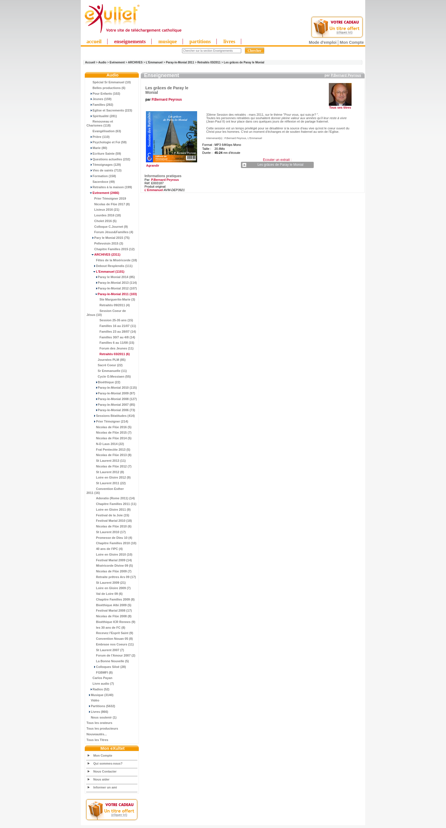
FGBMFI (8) (99, 672)
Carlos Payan (99, 678)
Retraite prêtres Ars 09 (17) (111, 577)
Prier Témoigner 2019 (106, 198)
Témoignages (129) (103, 164)
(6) (108, 354)
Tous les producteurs (102, 728)
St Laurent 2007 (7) (105, 650)
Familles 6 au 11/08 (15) (110, 342)
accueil (94, 41)
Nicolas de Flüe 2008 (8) (108, 616)
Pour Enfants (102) (103, 93)
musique (167, 41)
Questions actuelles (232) (108, 159)
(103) (111, 294)
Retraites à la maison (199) (109, 187)
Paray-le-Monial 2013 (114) (111, 282)
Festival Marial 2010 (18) (109, 520)
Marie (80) (96, 148)
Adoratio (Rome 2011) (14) (110, 498)
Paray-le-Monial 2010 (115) (111, 387)
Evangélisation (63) (103, 131)
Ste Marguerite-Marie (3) (110, 299)
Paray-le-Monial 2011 (180, 62)
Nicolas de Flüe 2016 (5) (108, 427)
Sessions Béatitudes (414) (110, 415)
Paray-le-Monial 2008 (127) (111, 399)
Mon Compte (352, 42)
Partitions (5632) (100, 706)
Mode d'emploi (322, 42)
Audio (102, 62)
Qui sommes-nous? (108, 763)
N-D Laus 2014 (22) (105, 444)
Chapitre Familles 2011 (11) (111, 504)
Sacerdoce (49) (100, 181)
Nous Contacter (105, 771)
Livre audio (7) (100, 683)
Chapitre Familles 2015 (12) (110, 249)
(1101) (105, 271)
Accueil (90, 62)
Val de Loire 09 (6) (104, 593)
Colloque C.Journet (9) (107, 226)
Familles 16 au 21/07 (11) (111, 326)
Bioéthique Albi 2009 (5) (108, 605)
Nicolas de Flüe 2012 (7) (108, 466)
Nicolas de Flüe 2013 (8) (108, 455)
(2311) (103, 254)
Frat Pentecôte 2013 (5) (108, 449)
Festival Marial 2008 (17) (109, 610)
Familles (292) (99, 104)
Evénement (117, 62)
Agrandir (170, 164)
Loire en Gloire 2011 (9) (108, 509)
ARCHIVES (135, 62)
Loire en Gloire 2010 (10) (109, 554)
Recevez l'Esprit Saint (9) (109, 633)
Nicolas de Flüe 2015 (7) (108, 432)
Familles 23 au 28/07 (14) (111, 331)
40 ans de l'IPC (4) (104, 548)
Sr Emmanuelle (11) (106, 370)
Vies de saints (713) (103, 170)
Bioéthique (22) (103, 382)
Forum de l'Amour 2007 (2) (110, 655)
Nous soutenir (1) (101, 717)
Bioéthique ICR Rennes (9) (110, 622)
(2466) (102, 192)
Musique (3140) (99, 695)
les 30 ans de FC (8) (105, 627)
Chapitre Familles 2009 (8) (110, 599)
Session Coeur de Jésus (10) (106, 312)
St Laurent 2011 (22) (106, 483)
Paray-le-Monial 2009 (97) (110, 393)
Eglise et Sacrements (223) (109, 110)
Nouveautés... (96, 734)
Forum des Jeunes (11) (110, 348)
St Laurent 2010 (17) (106, 532)
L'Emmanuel (154, 62)
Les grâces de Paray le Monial (244, 62)
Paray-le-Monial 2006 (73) (110, 410)
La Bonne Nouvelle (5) (107, 661)
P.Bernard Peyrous (346, 75)
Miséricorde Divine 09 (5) (109, 565)
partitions (200, 41)
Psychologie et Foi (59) (106, 142)
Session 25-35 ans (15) (109, 320)
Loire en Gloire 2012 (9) (108, 477)
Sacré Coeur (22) (104, 365)
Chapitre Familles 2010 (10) (111, 543)
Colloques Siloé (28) (106, 666)
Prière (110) (98, 136)
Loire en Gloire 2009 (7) (108, 588)
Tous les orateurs (99, 722)
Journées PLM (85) (105, 359)
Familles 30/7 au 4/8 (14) (110, 337)
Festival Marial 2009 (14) (109, 560)
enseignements (130, 41)
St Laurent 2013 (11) (106, 460)
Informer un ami (105, 787)
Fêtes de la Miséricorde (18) (111, 260)
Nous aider (101, 779)
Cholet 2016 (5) (101, 221)
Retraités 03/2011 (209, 62)
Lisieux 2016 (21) (102, 209)
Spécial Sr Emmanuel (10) (108, 82)
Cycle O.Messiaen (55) (108, 376)
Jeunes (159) (99, 99)
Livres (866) (97, 711)
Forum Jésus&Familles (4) (109, 232)
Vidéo (92, 700)
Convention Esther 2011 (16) (105, 490)
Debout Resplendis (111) (109, 266)
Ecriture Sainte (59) (103, 153)
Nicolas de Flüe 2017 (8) (108, 204)
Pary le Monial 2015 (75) (107, 237)
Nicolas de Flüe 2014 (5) (108, 438)
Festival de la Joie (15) (107, 515)
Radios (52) (98, 689)
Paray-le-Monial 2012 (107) (111, 288)
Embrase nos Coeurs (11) (110, 644)
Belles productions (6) (105, 88)
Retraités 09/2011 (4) (108, 305)
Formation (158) (101, 176)
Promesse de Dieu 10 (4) (109, 537)
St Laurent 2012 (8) (105, 472)
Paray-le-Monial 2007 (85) (110, 404)
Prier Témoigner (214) (107, 421)
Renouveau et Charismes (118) (99, 123)
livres (229, 41)
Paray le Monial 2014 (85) (110, 277)
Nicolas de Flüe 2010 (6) (108, 526)
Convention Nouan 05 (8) (109, 638)
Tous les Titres (97, 740)
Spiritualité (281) (101, 116)
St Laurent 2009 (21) (106, 582)
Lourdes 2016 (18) (103, 215)
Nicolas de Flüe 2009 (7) (108, 571)
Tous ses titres (340, 107)
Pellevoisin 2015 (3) (104, 243)
